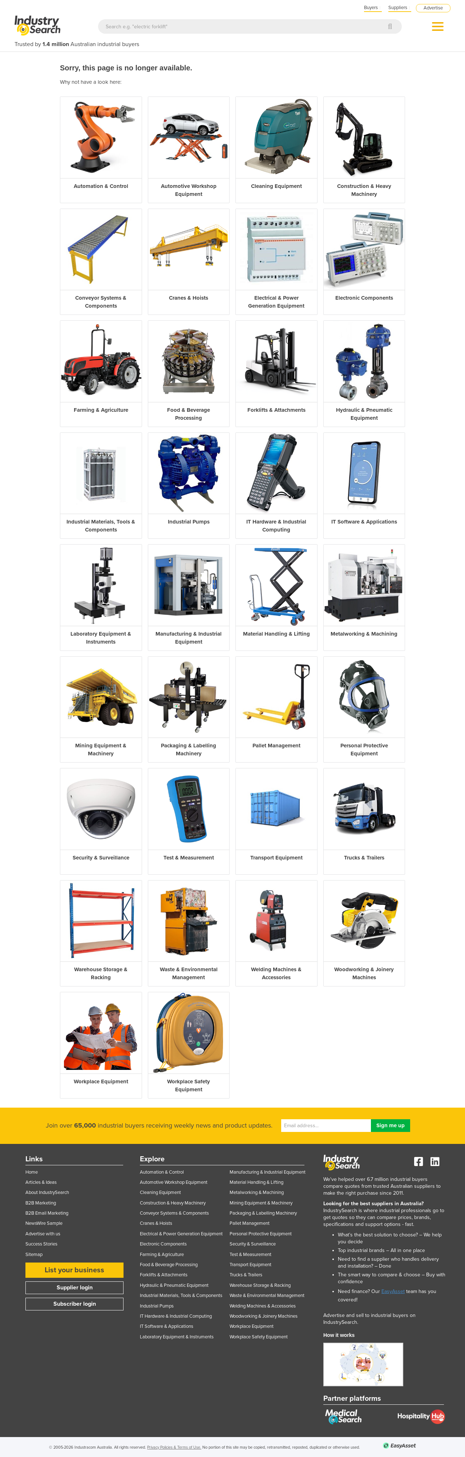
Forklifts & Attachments (163, 1275)
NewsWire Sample (43, 1223)
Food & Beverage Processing (169, 1265)
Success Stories (41, 1244)
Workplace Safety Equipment (259, 1337)
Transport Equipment (250, 1265)
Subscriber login (74, 1304)
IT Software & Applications (166, 1326)
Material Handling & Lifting (256, 1182)
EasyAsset (393, 1291)
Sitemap (34, 1254)
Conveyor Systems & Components (174, 1213)
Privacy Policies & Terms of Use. (174, 1447)
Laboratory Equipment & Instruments (177, 1337)
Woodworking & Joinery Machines (264, 1316)
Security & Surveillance (253, 1244)
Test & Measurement (250, 1254)
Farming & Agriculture (162, 1254)
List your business (74, 1270)
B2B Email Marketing (46, 1213)
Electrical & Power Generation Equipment (181, 1234)
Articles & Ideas (41, 1182)
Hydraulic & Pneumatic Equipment (174, 1285)
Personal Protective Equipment (261, 1234)
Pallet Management (250, 1223)
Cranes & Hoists (156, 1223)
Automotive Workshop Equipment (173, 1182)
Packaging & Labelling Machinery (263, 1213)
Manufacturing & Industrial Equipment (268, 1172)
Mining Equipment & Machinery (261, 1203)
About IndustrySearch (47, 1192)
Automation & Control (162, 1172)
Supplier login (75, 1287)
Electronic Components (163, 1244)
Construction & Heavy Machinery (173, 1203)
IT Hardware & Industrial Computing (176, 1316)
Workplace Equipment (252, 1326)
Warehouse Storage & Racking (260, 1285)
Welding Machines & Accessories (263, 1306)
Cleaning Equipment (160, 1192)
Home (31, 1172)
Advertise (433, 8)
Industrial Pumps (157, 1306)
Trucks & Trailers (246, 1275)
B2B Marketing (40, 1203)
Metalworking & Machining (257, 1192)
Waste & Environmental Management (267, 1295)
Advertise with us (42, 1234)
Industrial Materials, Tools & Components (181, 1295)
